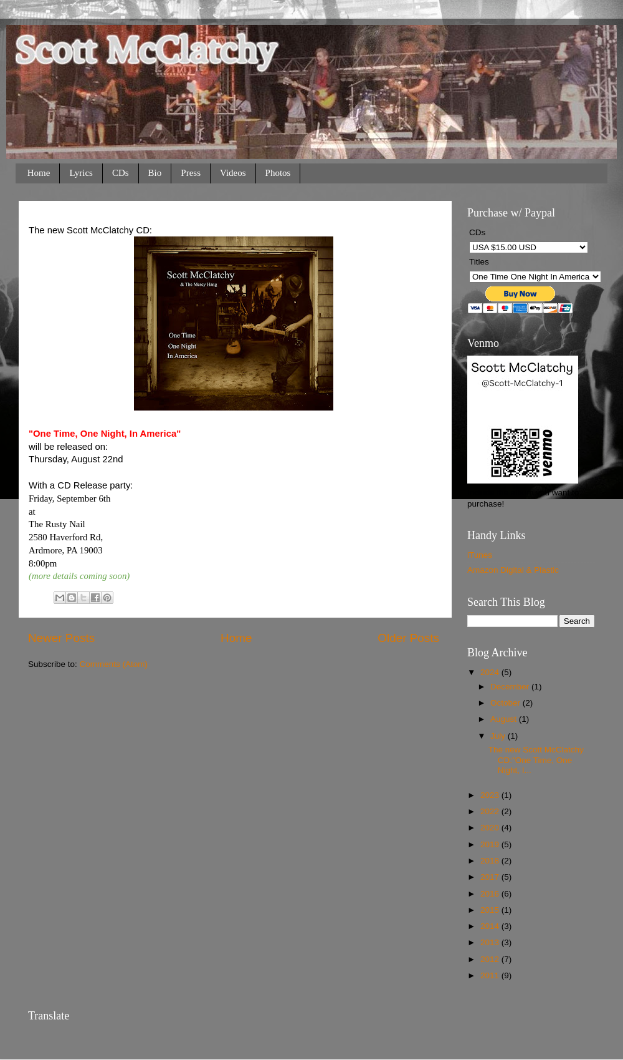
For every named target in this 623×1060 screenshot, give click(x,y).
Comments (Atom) (114, 664)
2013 (491, 942)
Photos (278, 173)
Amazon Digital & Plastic (513, 570)
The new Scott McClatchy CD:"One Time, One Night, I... (536, 759)
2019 (491, 844)
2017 (491, 877)
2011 (491, 975)
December (510, 686)
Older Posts (408, 637)
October (506, 702)
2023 (491, 795)
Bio (155, 173)
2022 (491, 811)
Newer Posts (61, 637)
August (504, 719)
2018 (491, 860)
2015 (491, 910)
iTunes (479, 555)
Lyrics (81, 173)
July (499, 736)
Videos (233, 173)
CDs (120, 173)
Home (38, 173)
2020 (491, 827)
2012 (491, 959)
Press (191, 173)
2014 (491, 926)
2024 (491, 672)
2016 (491, 893)
